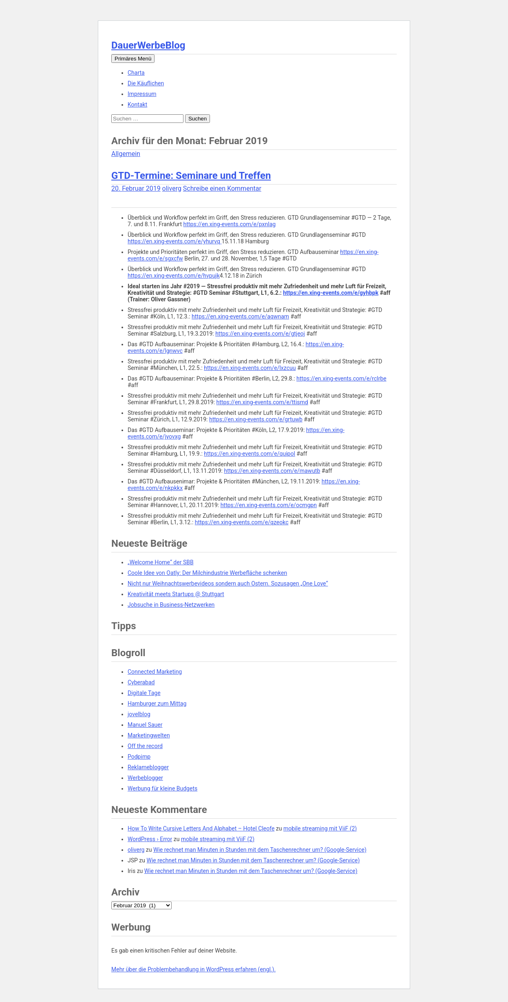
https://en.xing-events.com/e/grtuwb (256, 419)
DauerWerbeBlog (148, 45)
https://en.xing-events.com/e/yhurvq (174, 241)
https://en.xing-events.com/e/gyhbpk (330, 292)
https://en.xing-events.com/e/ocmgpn (269, 505)
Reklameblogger (148, 767)
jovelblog (139, 714)
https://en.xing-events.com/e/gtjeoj (260, 333)
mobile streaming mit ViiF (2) (320, 828)
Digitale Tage (144, 693)
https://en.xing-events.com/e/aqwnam (240, 316)
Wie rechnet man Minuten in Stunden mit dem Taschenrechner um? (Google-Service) (260, 849)
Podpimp (139, 756)
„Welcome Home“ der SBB (161, 562)
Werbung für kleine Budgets (162, 788)
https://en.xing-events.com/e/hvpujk (174, 275)
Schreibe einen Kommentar (222, 188)
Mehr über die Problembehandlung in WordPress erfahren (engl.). (193, 969)
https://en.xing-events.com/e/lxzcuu (250, 368)
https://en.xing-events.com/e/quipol (249, 453)
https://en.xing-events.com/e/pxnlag (229, 224)
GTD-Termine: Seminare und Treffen (191, 175)
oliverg (171, 188)
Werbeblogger (145, 778)
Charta (136, 72)
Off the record (145, 746)
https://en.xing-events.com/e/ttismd (262, 402)
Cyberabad (141, 682)
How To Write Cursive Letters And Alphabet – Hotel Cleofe (201, 828)
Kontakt (137, 104)
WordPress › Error (150, 839)
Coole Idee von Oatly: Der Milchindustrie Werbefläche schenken (207, 573)
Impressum (142, 94)
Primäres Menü (133, 59)
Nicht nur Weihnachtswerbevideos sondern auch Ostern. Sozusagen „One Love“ (228, 583)
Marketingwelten (149, 735)
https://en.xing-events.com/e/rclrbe (341, 378)
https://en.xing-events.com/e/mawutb (272, 471)
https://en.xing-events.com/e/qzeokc (242, 522)
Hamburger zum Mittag (157, 703)
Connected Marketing (155, 671)
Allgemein (125, 154)
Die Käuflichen (146, 83)
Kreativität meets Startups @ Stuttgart (176, 594)
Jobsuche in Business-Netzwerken (171, 604)
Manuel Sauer (145, 724)
